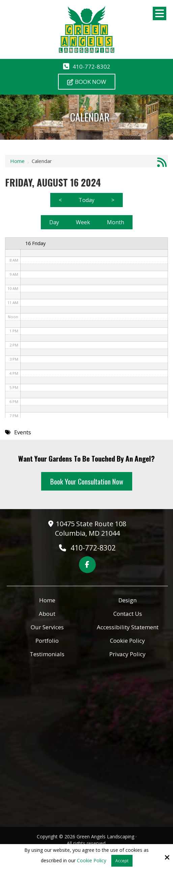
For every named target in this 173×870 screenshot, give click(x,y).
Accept (121, 861)
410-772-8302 (91, 66)
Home (17, 161)
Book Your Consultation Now (86, 481)
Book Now (86, 82)
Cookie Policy (91, 861)
